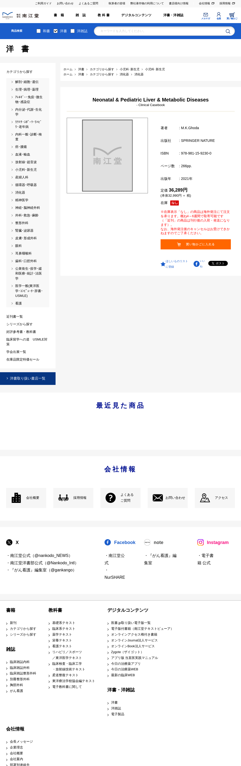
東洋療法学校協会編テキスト (73, 681)
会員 (219, 18)
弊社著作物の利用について (147, 3)
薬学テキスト (62, 634)
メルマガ (205, 18)
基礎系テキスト (63, 623)
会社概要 (32, 498)
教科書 (55, 610)
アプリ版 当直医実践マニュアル (134, 658)
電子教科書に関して (67, 687)
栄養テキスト (62, 640)
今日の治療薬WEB (124, 669)
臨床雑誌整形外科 (23, 673)
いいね (202, 264)
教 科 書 (104, 15)
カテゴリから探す (23, 629)
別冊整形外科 (20, 679)
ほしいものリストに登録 (177, 264)
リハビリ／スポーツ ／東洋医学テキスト (67, 655)
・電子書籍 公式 (205, 559)
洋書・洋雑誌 (173, 15)
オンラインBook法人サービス (133, 646)
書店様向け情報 (178, 3)
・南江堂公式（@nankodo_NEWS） (39, 555)
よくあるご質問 (88, 3)
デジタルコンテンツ (136, 15)
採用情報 (225, 3)
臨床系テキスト (63, 629)
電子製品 (117, 714)
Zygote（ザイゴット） (127, 652)
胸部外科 (16, 685)
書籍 (10, 610)
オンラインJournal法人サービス (134, 640)
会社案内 (16, 759)
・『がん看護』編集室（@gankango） (41, 570)
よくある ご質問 (127, 497)
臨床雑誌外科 (20, 668)
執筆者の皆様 (117, 3)
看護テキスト (62, 646)
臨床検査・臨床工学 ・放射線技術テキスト (68, 666)
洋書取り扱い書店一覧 (27, 378)
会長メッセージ (21, 741)
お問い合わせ (65, 3)
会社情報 (204, 3)
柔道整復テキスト (65, 675)
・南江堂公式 (115, 559)
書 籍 (59, 15)
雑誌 (10, 649)
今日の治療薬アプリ (126, 664)
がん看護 (16, 691)
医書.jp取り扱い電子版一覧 (131, 623)
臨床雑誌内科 (20, 662)
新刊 (13, 623)
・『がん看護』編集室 (160, 559)
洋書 (63, 31)
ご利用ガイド (43, 3)
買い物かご (232, 18)
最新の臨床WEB (123, 675)
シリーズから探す (23, 634)
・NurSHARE (115, 574)
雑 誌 (81, 15)
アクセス (221, 498)
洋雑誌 (82, 31)
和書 (46, 31)
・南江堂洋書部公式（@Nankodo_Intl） (42, 563)
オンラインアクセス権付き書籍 (134, 634)
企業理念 (16, 747)
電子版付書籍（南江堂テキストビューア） (142, 629)
